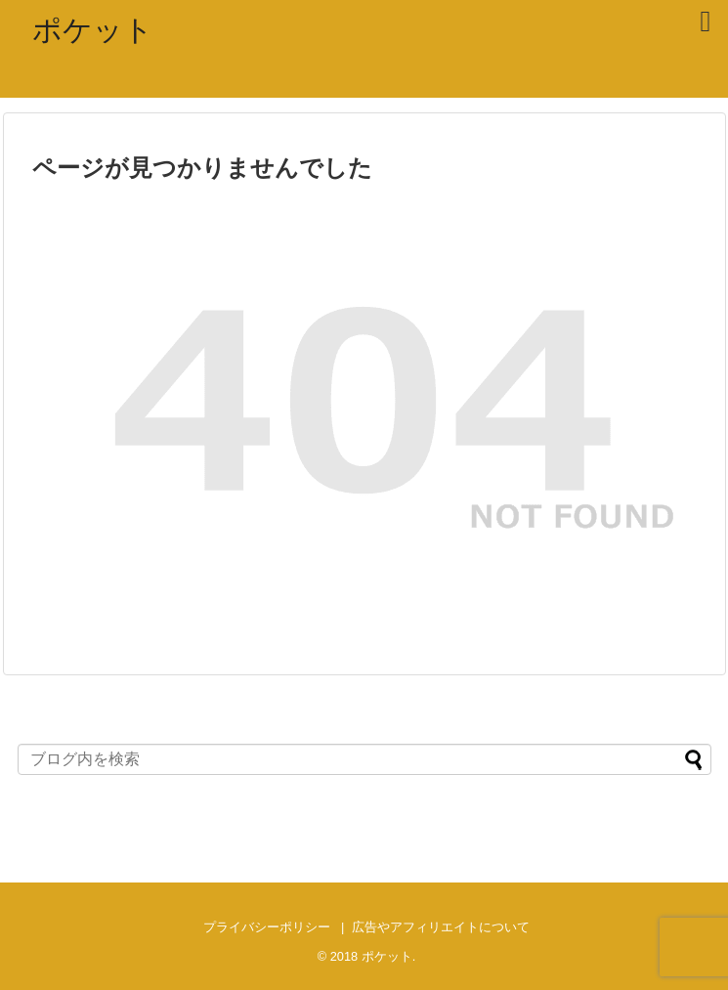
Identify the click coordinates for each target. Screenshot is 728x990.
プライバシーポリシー (266, 927)
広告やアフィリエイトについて (441, 927)
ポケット (92, 30)
